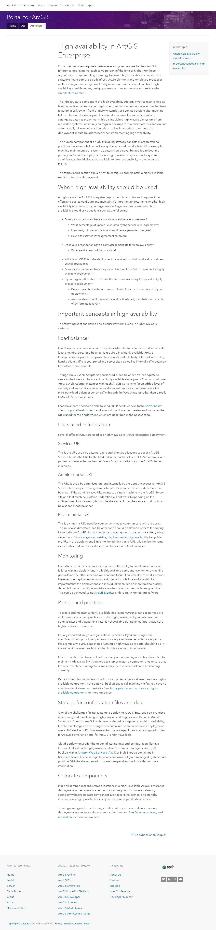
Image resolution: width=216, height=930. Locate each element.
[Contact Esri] (180, 878)
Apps (90, 5)
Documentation (16, 907)
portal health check (82, 410)
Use (23, 25)
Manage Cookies (73, 923)
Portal (41, 5)
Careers (114, 880)
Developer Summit (121, 896)
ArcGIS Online (67, 874)
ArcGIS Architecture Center (74, 913)
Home (12, 25)
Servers (52, 5)
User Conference (120, 891)
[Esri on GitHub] (174, 878)
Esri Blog (115, 885)
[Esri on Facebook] (169, 878)
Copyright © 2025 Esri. (19, 923)
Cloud (81, 5)
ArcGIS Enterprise (20, 5)
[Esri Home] (168, 866)
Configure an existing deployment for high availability (113, 536)
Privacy (58, 923)
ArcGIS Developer (69, 896)
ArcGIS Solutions (68, 902)
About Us (115, 874)
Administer (37, 25)
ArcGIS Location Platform (73, 891)
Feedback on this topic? (150, 834)
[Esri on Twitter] (163, 878)
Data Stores (67, 5)
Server (11, 885)
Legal (87, 923)
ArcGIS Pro (64, 880)
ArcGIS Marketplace (70, 907)
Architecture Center (71, 93)
